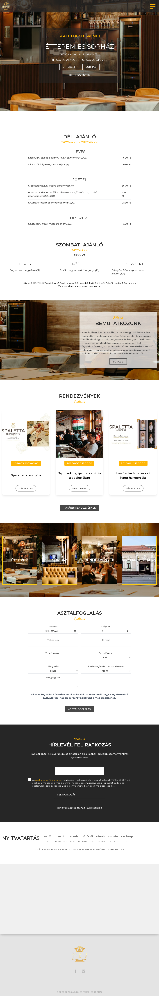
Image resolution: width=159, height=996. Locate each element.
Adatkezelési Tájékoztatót (48, 780)
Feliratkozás (66, 794)
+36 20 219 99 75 (67, 60)
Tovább (118, 361)
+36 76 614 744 (96, 60)
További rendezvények (79, 507)
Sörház (91, 66)
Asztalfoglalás (79, 709)
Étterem (69, 66)
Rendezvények (79, 74)
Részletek (26, 488)
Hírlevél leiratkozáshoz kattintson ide (79, 807)
